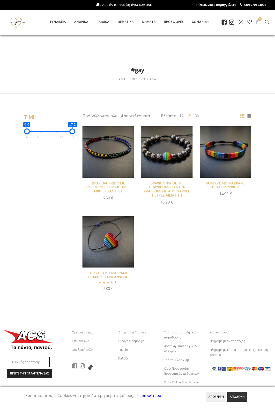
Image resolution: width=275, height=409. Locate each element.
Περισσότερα (149, 395)
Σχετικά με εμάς (83, 332)
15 (189, 116)
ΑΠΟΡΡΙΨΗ (216, 397)
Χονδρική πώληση (84, 350)
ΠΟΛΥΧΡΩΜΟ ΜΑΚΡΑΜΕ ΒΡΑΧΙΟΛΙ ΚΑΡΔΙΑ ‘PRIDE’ (108, 275)
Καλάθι (123, 358)
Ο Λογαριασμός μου (132, 341)
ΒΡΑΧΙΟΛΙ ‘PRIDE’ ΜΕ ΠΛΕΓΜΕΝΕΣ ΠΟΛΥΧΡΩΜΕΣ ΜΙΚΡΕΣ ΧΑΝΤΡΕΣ (108, 187)
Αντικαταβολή (219, 332)
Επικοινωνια (80, 341)
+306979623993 (259, 5)
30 (197, 116)
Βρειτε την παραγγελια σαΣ (29, 373)
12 (181, 116)
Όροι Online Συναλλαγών (181, 382)
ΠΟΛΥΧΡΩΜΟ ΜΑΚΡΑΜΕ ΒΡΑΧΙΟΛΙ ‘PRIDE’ (225, 185)
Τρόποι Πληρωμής (176, 360)
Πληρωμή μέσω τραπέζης (227, 341)
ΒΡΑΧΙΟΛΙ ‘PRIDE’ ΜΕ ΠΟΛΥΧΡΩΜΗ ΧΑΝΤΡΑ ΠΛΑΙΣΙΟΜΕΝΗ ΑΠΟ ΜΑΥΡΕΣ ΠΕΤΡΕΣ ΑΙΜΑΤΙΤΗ (167, 189)
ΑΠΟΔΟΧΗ (237, 397)
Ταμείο (123, 350)
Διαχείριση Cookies (132, 332)
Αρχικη (123, 79)
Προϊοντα (138, 79)
